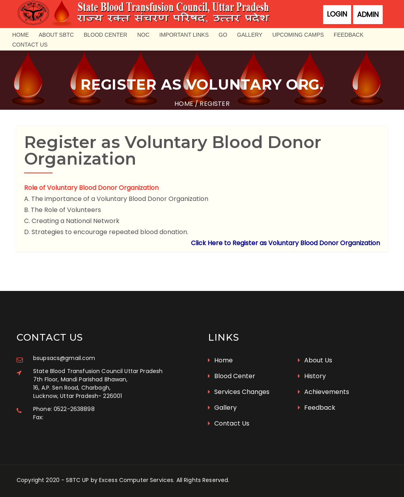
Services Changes (238, 391)
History (312, 376)
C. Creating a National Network (72, 220)
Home (20, 35)
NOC (143, 35)
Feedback (348, 35)
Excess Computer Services (136, 480)
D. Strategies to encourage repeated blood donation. (106, 231)
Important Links (184, 35)
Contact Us (30, 44)
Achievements (323, 391)
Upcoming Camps (298, 35)
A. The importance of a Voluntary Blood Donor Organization (116, 198)
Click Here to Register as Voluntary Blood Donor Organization (285, 243)
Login (337, 14)
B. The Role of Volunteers (62, 209)
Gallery (249, 35)
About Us (315, 360)
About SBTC (56, 35)
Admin (368, 14)
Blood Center (105, 35)
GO (223, 35)
